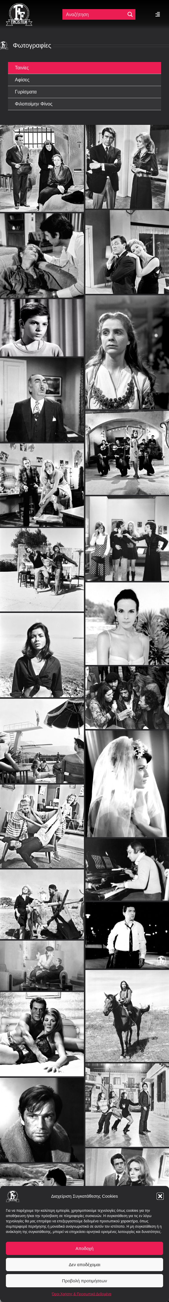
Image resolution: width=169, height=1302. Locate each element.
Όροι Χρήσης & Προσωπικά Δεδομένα (81, 1294)
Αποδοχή (85, 1248)
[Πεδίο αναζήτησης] (94, 14)
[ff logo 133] (19, 5)
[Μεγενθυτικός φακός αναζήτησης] (130, 14)
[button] (160, 1196)
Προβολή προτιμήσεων (84, 1280)
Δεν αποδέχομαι (84, 1264)
